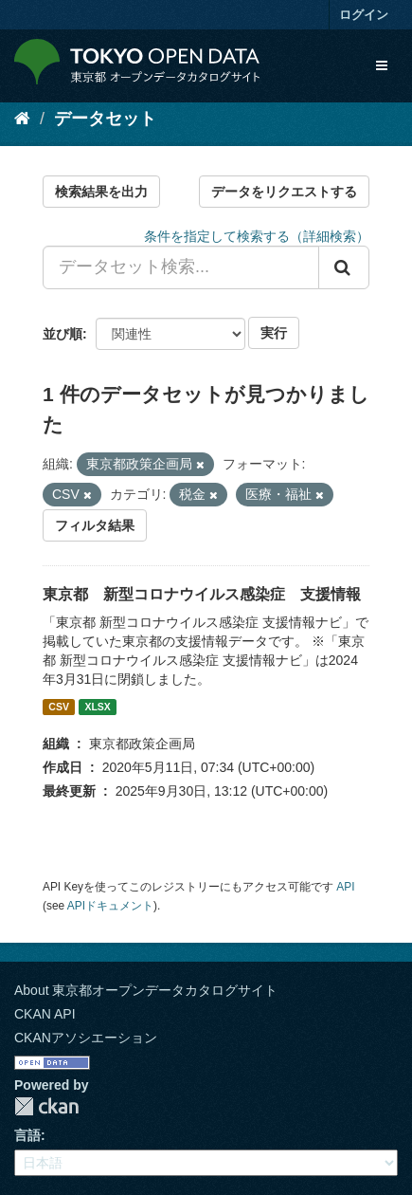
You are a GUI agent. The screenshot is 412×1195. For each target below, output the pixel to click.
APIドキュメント (110, 905)
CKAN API (45, 1013)
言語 (27, 1135)
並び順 (62, 333)
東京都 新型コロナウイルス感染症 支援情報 (202, 594)
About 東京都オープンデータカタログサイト (146, 990)
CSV (58, 706)
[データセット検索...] (181, 267)
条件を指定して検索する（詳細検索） (256, 236)
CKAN (46, 1106)
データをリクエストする (284, 191)
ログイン (363, 15)
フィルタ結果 (94, 525)
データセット (105, 118)
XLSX (97, 706)
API (345, 886)
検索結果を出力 (101, 191)
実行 (273, 332)
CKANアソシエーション (85, 1037)
